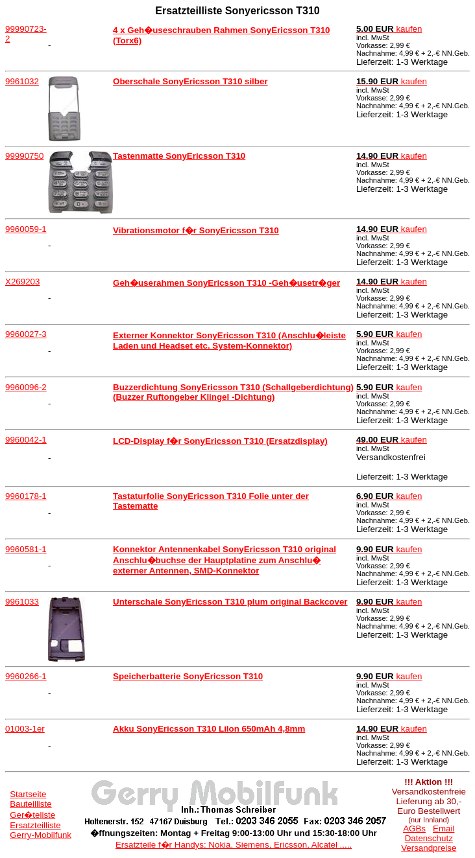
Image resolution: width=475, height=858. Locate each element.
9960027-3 (26, 334)
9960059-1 (26, 229)
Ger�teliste (32, 815)
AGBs (414, 828)
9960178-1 (26, 496)
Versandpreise (428, 848)
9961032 (22, 81)
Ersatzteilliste (35, 825)
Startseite (28, 794)
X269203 (22, 281)
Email (443, 828)
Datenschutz (429, 838)
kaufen (389, 29)
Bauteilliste (30, 804)
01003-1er (25, 729)
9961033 (22, 602)
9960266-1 (26, 676)
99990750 (24, 156)
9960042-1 (26, 440)
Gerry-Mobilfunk (40, 835)
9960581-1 (26, 549)
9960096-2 (26, 387)
